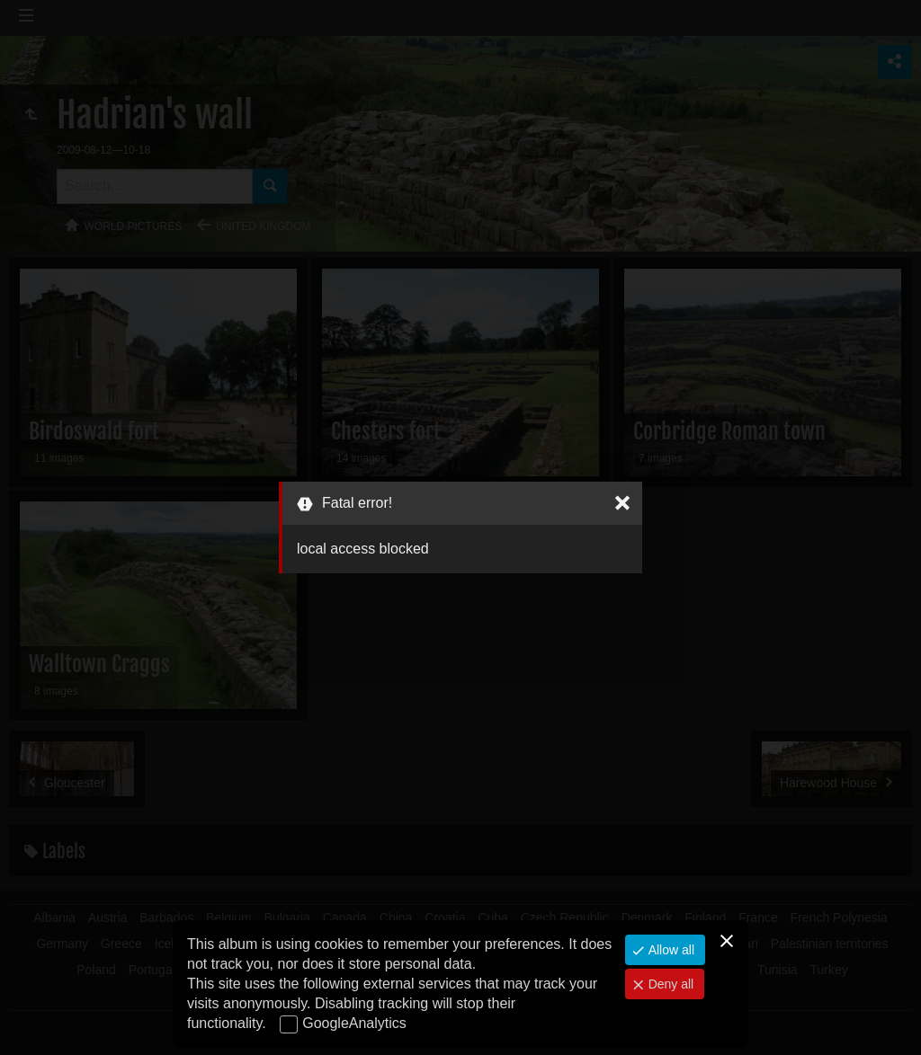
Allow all (669, 950)
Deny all (669, 984)
